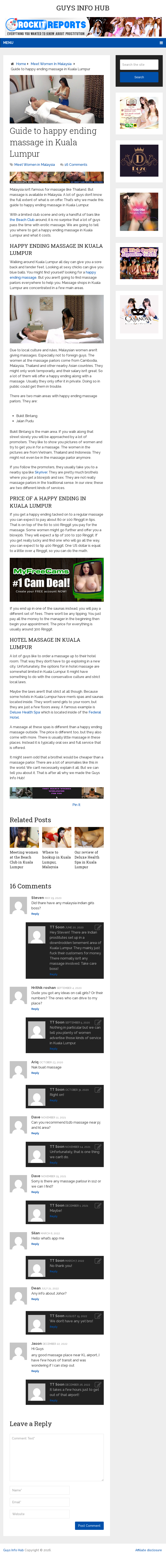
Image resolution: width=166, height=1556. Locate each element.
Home (21, 64)
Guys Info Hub (82, 7)
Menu (8, 43)
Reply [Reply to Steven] (35, 913)
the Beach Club (22, 220)
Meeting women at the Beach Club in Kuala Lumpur (24, 859)
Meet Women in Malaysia (51, 64)
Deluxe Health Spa (25, 712)
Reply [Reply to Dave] (35, 1133)
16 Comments (75, 165)
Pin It (76, 805)
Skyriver (41, 472)
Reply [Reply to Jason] (35, 1370)
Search (139, 77)
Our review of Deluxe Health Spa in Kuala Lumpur (87, 859)
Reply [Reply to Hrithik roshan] (35, 1008)
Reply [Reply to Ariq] (35, 1072)
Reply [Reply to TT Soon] (53, 974)
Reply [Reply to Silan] (35, 1243)
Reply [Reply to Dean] (35, 1298)
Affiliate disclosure (148, 1550)
